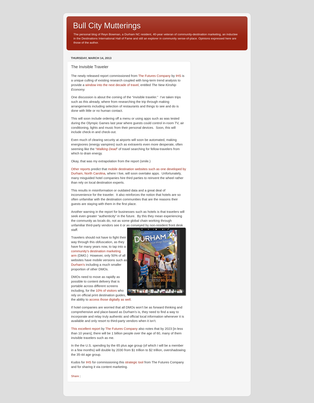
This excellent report (85, 328)
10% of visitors (106, 290)
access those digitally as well (110, 299)
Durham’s (78, 264)
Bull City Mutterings (107, 25)
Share (75, 376)
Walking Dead (106, 149)
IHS (178, 76)
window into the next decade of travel (111, 85)
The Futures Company (154, 76)
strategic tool (134, 362)
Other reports (80, 169)
